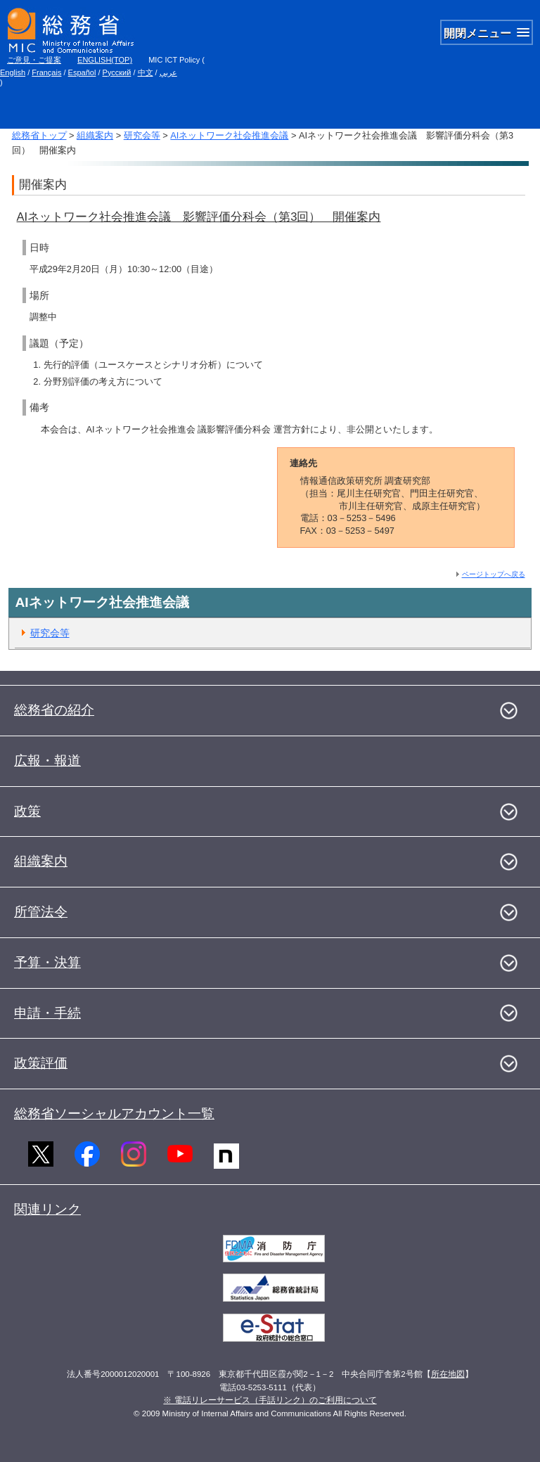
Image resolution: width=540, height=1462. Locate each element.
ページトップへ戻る (493, 574)
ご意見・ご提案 (34, 60)
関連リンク (47, 1209)
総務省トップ (39, 135)
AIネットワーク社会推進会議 (229, 135)
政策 (27, 811)
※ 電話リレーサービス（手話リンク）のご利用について (269, 1400)
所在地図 (448, 1374)
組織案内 (95, 135)
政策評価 (41, 1063)
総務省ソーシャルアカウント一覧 (114, 1113)
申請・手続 (47, 1013)
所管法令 (41, 911)
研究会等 (142, 135)
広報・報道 (47, 760)
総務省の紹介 (54, 710)
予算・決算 (47, 962)
